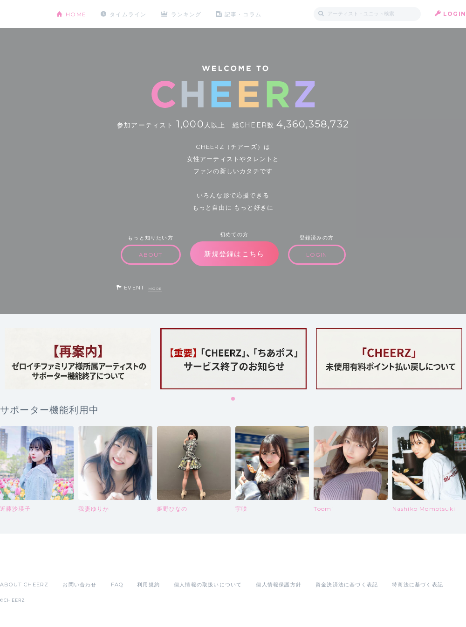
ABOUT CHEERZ (24, 584)
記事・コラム (243, 13)
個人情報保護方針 (279, 584)
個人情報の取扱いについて (208, 584)
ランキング (186, 13)
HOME (76, 13)
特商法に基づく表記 (417, 584)
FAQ (117, 584)
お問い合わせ (79, 584)
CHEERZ (21, 14)
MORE (155, 289)
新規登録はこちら (234, 253)
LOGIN (454, 13)
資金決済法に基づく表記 (346, 584)
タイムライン (128, 13)
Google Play (71, 564)
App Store (21, 564)
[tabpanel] (78, 358)
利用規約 (148, 584)
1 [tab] (233, 399)
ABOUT (151, 254)
